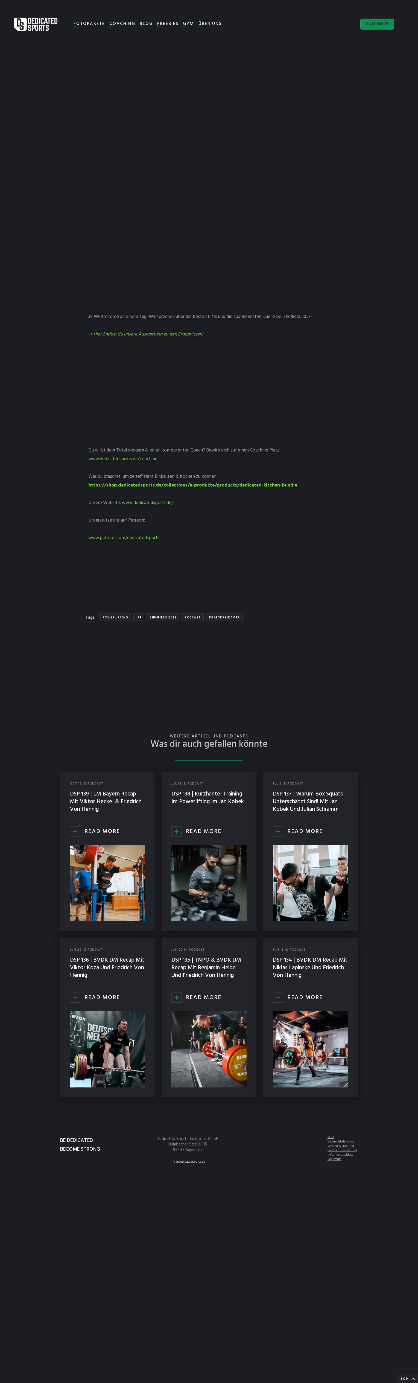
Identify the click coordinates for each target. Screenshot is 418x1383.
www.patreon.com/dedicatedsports (123, 538)
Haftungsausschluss (340, 1155)
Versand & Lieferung (341, 1146)
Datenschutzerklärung (342, 1150)
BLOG (146, 23)
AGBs (331, 1137)
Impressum (334, 1159)
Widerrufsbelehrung (341, 1141)
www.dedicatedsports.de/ (147, 503)
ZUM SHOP (377, 24)
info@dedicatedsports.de (187, 1162)
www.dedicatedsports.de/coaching (122, 459)
